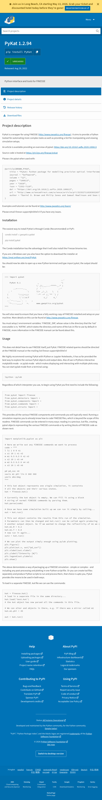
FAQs (32, 669)
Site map (51, 744)
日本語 (38, 769)
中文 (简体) (94, 769)
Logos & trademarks (70, 665)
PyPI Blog (68, 653)
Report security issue (70, 690)
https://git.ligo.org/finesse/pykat (42, 153)
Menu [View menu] (90, 19)
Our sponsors (70, 669)
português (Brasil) (50, 769)
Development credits (31, 701)
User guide (31, 661)
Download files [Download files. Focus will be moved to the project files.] (12, 115)
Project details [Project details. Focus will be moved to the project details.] (12, 99)
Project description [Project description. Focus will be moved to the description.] (14, 91)
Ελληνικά (74, 769)
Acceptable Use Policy (69, 701)
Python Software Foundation (53, 741)
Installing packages (30, 653)
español (21, 769)
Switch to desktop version (51, 753)
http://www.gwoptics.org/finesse (55, 134)
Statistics (70, 661)
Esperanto (64, 772)
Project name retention (31, 665)
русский (46, 772)
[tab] (51, 91)
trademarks (75, 733)
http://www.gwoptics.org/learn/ (55, 206)
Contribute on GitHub (31, 690)
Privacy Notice (69, 697)
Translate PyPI (31, 694)
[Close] (98, 4)
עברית (54, 772)
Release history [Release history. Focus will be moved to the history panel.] (12, 107)
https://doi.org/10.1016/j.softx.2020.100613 (75, 147)
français (29, 769)
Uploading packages (31, 657)
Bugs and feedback (32, 686)
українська (64, 769)
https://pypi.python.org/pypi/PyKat (19, 257)
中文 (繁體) (35, 772)
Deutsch (84, 769)
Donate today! (51, 728)
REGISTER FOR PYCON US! (76, 8)
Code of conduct (69, 694)
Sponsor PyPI (32, 697)
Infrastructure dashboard (69, 657)
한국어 (73, 772)
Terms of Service (69, 686)
